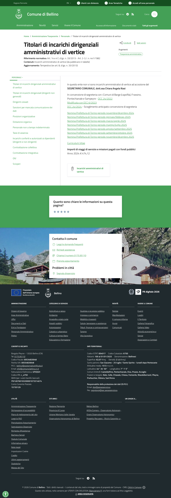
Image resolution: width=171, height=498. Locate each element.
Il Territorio (142, 319)
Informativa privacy (19, 443)
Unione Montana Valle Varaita (62, 414)
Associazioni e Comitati (147, 339)
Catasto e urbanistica (58, 331)
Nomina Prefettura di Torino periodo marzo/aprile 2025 (96, 121)
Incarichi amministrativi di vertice (90, 170)
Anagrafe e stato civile (58, 319)
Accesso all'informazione (106, 25)
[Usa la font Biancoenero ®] (88, 3)
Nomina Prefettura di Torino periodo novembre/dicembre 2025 (100, 137)
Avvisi (114, 323)
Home (26, 36)
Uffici (13, 319)
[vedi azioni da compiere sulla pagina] (139, 43)
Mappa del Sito (17, 467)
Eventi (140, 311)
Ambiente (53, 315)
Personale (65, 36)
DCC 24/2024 (74, 107)
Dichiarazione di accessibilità (23, 410)
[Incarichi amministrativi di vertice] (72, 168)
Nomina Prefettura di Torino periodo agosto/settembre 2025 (99, 129)
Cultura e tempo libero (58, 335)
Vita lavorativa (86, 335)
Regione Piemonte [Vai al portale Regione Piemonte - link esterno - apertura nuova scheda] (20, 3)
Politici (14, 335)
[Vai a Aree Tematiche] (113, 3)
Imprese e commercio (89, 315)
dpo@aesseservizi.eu (101, 387)
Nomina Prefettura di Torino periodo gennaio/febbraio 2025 (99, 117)
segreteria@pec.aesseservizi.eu (104, 390)
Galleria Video (143, 327)
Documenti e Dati (18, 323)
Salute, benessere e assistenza (93, 323)
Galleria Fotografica (146, 323)
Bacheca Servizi (18, 434)
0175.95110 (19, 356)
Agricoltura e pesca (57, 311)
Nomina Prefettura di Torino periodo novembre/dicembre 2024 (100, 113)
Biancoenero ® (95, 490)
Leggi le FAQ (16, 418)
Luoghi (140, 315)
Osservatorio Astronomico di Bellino (64, 418)
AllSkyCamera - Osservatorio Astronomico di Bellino (109, 410)
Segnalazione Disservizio (21, 426)
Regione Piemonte (57, 406)
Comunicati (117, 327)
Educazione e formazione (59, 339)
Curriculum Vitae (76, 143)
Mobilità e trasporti (88, 319)
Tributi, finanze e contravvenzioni (94, 327)
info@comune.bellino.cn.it (28, 368)
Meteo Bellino (93, 406)
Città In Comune (135, 487)
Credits (14, 455)
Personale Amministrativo (22, 331)
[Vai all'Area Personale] (141, 3)
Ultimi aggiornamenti (20, 459)
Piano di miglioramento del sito (24, 414)
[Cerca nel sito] (154, 14)
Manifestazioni (118, 315)
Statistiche (15, 463)
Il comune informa (120, 319)
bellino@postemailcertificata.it (30, 365)
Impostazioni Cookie (19, 451)
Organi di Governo (19, 311)
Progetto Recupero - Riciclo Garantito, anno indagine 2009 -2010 (114, 418)
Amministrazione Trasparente (45, 36)
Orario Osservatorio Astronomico (100, 414)
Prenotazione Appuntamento (23, 422)
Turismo (83, 331)
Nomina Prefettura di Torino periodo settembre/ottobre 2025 (99, 133)
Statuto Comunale (19, 439)
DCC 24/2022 (105, 99)
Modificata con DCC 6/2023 (82, 103)
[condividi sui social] (125, 43)
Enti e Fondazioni (18, 327)
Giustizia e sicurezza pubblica (92, 311)
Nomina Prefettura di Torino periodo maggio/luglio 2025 (97, 125)
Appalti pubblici (55, 323)
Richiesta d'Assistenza (20, 430)
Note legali (15, 447)
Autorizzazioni (55, 327)
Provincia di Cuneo (57, 410)
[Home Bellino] (36, 14)
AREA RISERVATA (84, 493)
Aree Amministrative (20, 315)
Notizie (115, 311)
